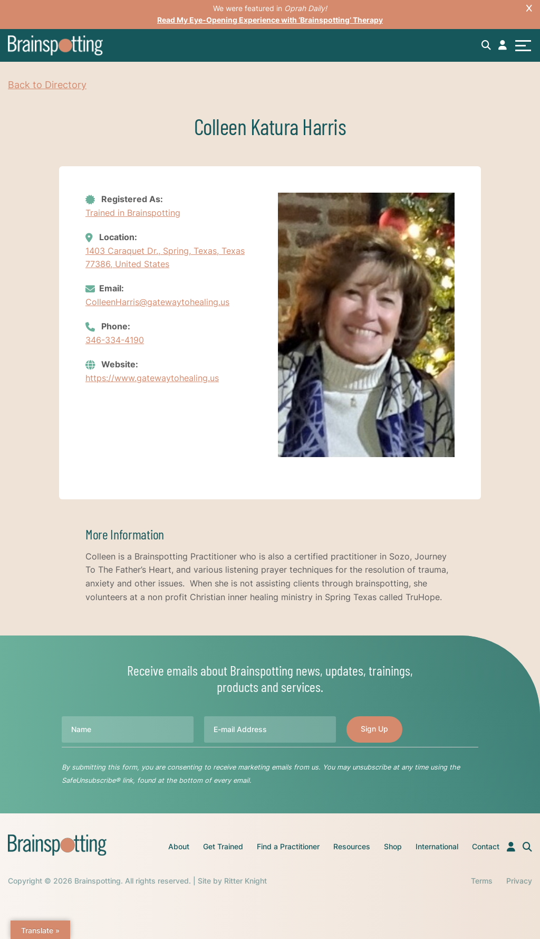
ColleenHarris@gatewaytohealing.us (157, 302)
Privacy (519, 880)
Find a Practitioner (288, 846)
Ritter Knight (245, 880)
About (178, 846)
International (437, 846)
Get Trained (223, 846)
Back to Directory (47, 84)
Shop (393, 846)
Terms (482, 880)
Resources (351, 846)
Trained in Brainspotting (132, 212)
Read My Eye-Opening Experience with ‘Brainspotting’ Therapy (270, 19)
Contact (485, 846)
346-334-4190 (114, 340)
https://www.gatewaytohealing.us (152, 378)
